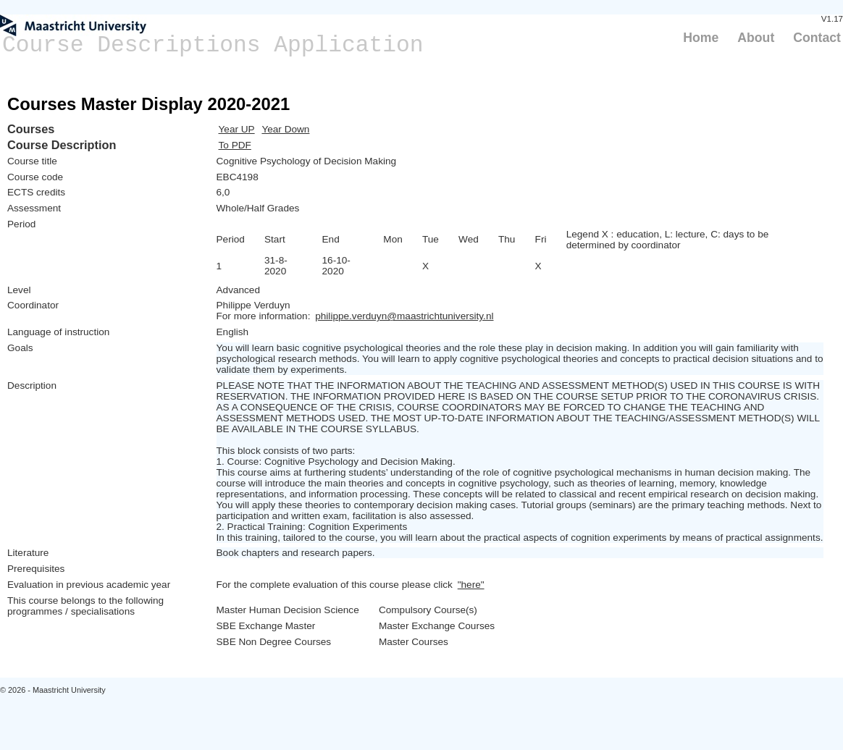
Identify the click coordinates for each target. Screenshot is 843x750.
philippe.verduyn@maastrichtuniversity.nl (404, 316)
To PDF (235, 145)
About (755, 37)
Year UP (237, 129)
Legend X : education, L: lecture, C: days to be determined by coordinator (667, 239)
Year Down (285, 129)
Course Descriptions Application (213, 45)
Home (700, 37)
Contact (817, 37)
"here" (471, 584)
